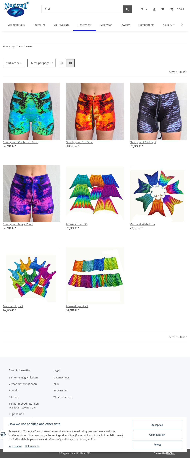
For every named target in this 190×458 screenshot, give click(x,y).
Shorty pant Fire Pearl (79, 142)
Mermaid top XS (13, 306)
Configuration (156, 435)
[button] (154, 9)
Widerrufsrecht (62, 397)
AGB (56, 384)
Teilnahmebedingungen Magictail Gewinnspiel (24, 405)
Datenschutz (33, 446)
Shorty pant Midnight (143, 142)
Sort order (12, 63)
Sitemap (14, 397)
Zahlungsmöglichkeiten (23, 377)
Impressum (15, 446)
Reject (156, 444)
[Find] (82, 9)
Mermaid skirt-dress (142, 224)
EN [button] (142, 9)
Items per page (39, 63)
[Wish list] (162, 9)
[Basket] (177, 9)
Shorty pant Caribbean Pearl (20, 142)
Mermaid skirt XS (76, 224)
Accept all (156, 425)
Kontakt (13, 390)
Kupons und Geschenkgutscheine (22, 416)
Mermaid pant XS (77, 306)
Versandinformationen (23, 384)
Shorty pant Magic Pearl (18, 224)
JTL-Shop (170, 453)
